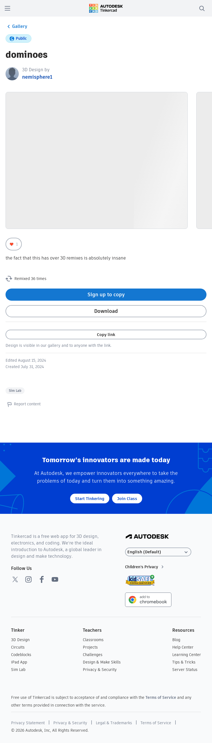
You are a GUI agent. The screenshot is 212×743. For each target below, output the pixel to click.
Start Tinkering (89, 498)
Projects (90, 647)
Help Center (183, 647)
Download (106, 311)
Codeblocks (21, 654)
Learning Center (186, 654)
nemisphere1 (37, 76)
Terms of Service (160, 697)
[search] (202, 8)
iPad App (19, 662)
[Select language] (158, 552)
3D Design (20, 639)
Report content (23, 404)
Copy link (106, 334)
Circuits (18, 647)
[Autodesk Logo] (147, 536)
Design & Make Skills (102, 662)
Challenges (92, 654)
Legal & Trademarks (114, 723)
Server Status (184, 669)
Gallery (16, 26)
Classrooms (93, 639)
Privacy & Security (100, 669)
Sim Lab (15, 390)
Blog (176, 639)
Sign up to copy (106, 294)
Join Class (127, 498)
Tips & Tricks (183, 662)
